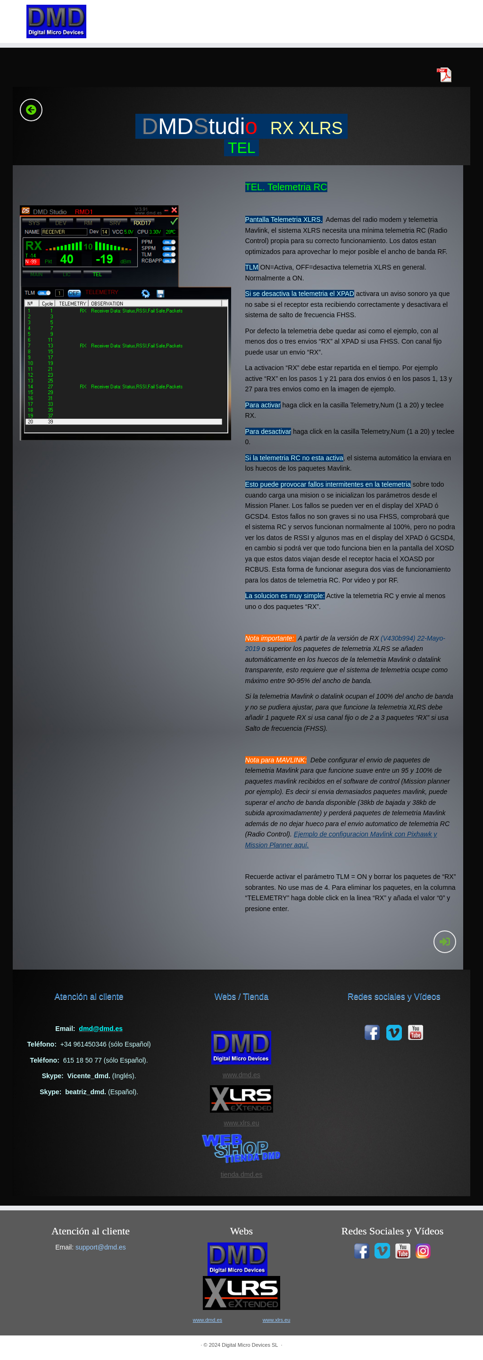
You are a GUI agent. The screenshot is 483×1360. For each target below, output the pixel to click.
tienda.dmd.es (241, 1174)
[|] (56, 21)
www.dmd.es (241, 1075)
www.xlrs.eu (241, 1123)
